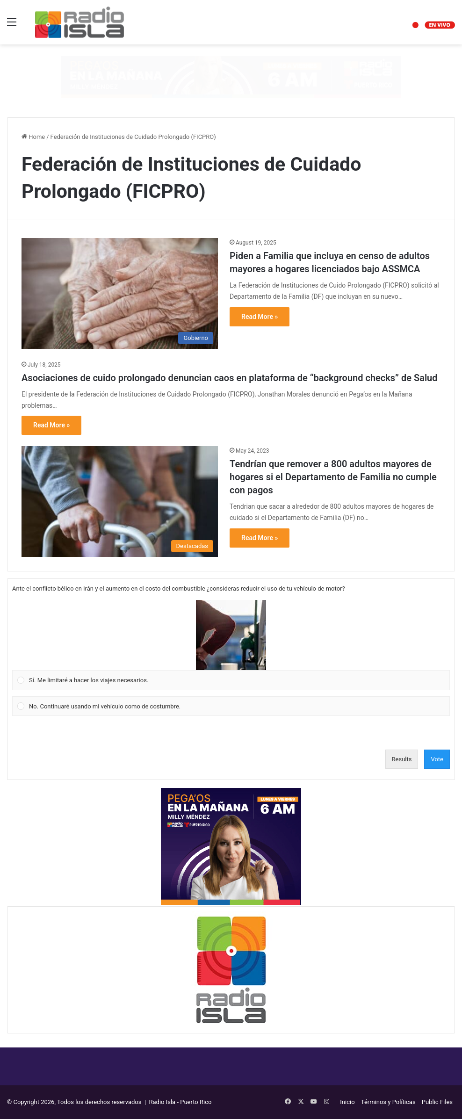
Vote (437, 759)
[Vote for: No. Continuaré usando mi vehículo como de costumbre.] (231, 706)
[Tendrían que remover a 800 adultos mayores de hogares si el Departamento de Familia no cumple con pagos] (120, 501)
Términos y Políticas (388, 1101)
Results (402, 759)
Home (33, 136)
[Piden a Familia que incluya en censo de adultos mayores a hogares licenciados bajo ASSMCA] (120, 293)
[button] (231, 635)
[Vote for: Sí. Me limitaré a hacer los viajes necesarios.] (231, 645)
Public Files (437, 1101)
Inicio (347, 1101)
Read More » (259, 316)
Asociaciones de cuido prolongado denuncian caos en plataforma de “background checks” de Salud (230, 377)
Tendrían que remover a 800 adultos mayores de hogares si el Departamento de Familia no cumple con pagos (333, 477)
